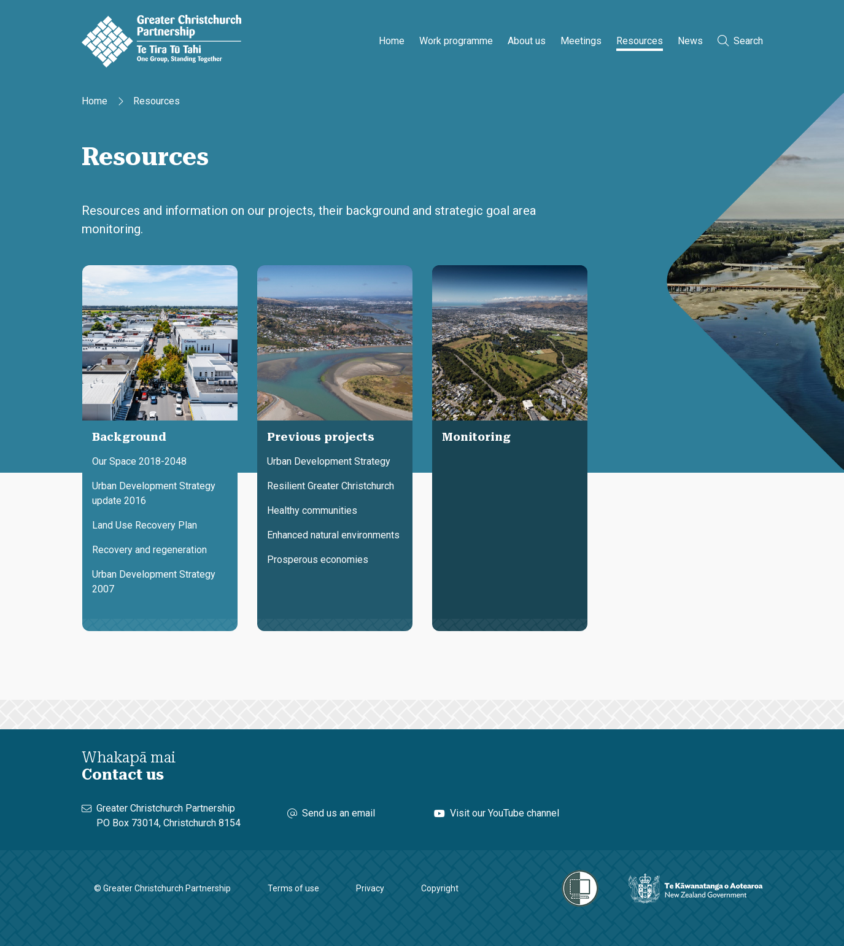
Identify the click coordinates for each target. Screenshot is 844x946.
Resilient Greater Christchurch (330, 486)
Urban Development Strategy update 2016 (153, 493)
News (690, 41)
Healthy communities (312, 510)
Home (392, 41)
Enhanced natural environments (333, 535)
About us (527, 41)
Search (740, 41)
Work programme (456, 41)
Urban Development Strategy (328, 461)
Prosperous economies (317, 559)
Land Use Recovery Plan (144, 525)
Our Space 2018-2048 (139, 461)
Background (129, 436)
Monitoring (476, 436)
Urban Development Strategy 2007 (153, 581)
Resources (639, 41)
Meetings (581, 41)
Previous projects (320, 436)
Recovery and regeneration (149, 550)
